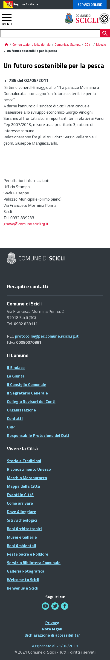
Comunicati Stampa (68, 44)
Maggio (101, 44)
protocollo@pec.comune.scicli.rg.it (47, 336)
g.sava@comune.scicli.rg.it (25, 224)
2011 (88, 44)
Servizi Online (90, 4)
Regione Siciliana (25, 4)
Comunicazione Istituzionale (31, 44)
